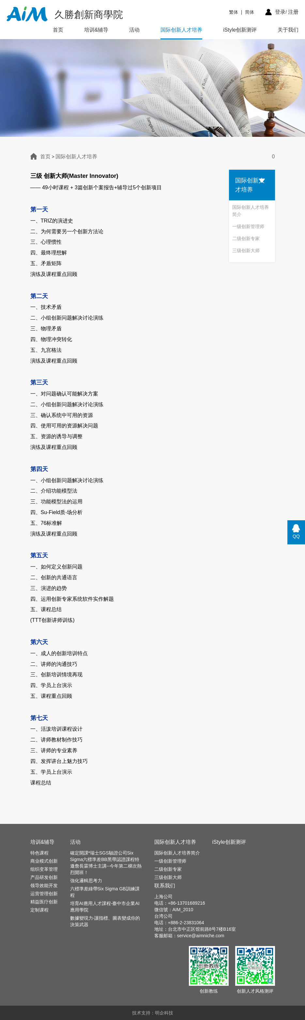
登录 (280, 12)
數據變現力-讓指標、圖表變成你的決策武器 (105, 921)
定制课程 (39, 909)
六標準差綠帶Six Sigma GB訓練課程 (105, 892)
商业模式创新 (44, 861)
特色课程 (39, 852)
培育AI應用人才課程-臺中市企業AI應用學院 (105, 906)
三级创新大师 (246, 250)
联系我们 (164, 885)
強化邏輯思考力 (86, 880)
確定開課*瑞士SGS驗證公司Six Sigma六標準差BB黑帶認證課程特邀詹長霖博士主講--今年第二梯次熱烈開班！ (106, 862)
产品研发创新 (44, 877)
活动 (134, 30)
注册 (293, 12)
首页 (58, 30)
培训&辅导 (96, 30)
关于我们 (288, 30)
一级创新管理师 (248, 226)
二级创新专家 (246, 238)
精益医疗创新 (44, 901)
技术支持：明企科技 (152, 1012)
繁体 (233, 12)
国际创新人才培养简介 (250, 211)
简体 (249, 12)
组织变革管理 (44, 869)
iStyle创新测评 (240, 30)
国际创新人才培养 (181, 30)
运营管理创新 (44, 893)
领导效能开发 (44, 885)
